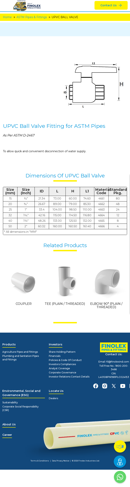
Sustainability (10, 402)
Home (7, 17)
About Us (9, 424)
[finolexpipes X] (114, 386)
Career (7, 435)
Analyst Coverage (59, 368)
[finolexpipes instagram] (105, 386)
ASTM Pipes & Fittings (31, 17)
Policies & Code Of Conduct (65, 360)
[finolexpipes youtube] (123, 386)
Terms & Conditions (40, 461)
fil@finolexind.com (117, 361)
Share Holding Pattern (62, 351)
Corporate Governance (62, 372)
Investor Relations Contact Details (69, 376)
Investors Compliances (62, 364)
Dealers (53, 398)
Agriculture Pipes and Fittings (20, 351)
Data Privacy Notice (60, 461)
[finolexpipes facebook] (96, 386)
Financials (54, 355)
